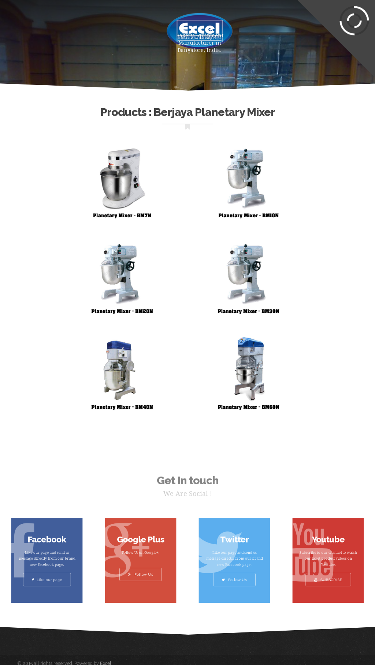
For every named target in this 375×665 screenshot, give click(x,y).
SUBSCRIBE (328, 574)
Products (78, 29)
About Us (121, 29)
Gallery (18, 58)
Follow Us (140, 571)
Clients (57, 58)
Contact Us (101, 58)
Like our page (47, 574)
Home (39, 29)
